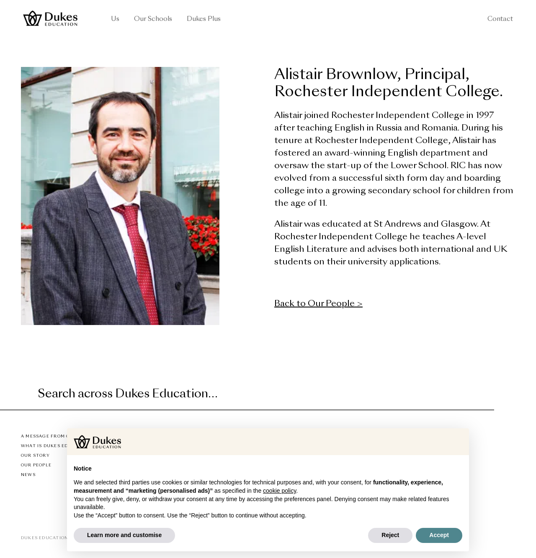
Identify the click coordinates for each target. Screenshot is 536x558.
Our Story (35, 456)
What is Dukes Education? (57, 446)
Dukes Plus (204, 19)
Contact (500, 19)
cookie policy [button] (279, 490)
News (28, 475)
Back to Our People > (318, 304)
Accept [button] (439, 535)
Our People (36, 465)
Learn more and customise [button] (124, 535)
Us (115, 19)
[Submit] (486, 395)
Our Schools (153, 19)
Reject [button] (390, 535)
